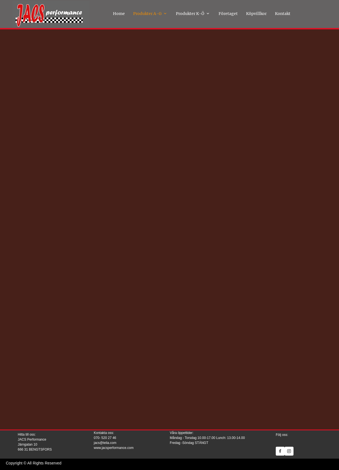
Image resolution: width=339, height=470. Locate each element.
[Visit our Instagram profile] (289, 451)
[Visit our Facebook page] (280, 451)
